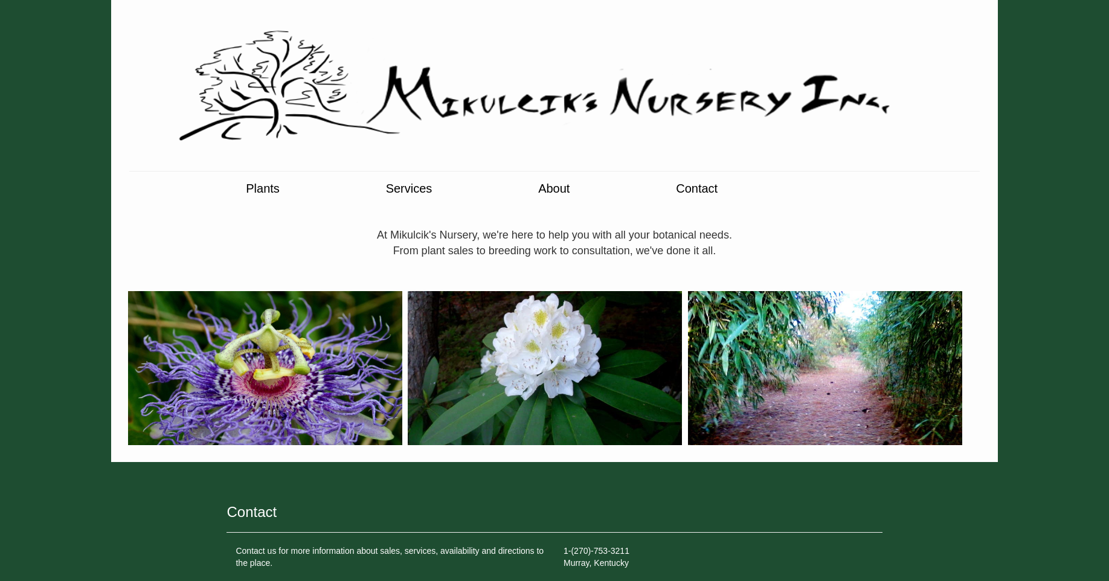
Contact (697, 189)
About (555, 189)
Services (411, 189)
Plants (263, 189)
